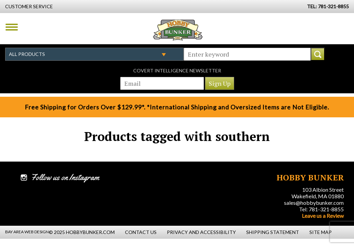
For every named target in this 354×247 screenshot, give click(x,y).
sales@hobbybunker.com (314, 202)
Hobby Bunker (178, 30)
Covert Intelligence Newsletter (177, 70)
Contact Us (141, 232)
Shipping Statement (272, 232)
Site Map (320, 232)
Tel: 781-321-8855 (321, 209)
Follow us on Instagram (65, 177)
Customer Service (29, 6)
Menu (11, 27)
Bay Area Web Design (27, 231)
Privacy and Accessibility (201, 232)
